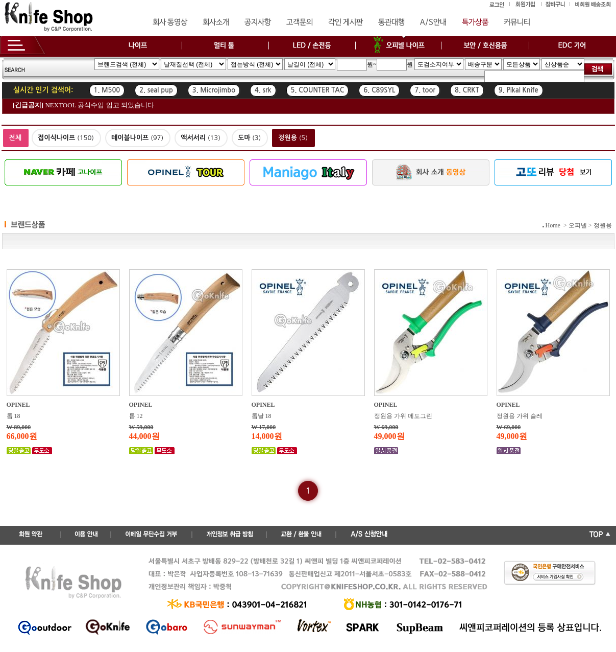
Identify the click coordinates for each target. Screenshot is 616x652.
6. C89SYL (379, 90)
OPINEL (18, 404)
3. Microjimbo (213, 90)
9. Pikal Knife (518, 90)
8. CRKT (467, 90)
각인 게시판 (345, 22)
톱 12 (136, 416)
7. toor (424, 90)
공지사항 (257, 22)
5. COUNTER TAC (317, 90)
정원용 (603, 225)
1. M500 (107, 90)
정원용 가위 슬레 (520, 416)
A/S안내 (433, 22)
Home (553, 225)
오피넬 (578, 225)
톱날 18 (262, 416)
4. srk (263, 90)
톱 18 (13, 416)
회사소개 (216, 22)
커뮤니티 (517, 22)
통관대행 (391, 22)
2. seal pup (156, 90)
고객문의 (299, 22)
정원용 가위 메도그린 (403, 416)
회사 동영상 (170, 22)
